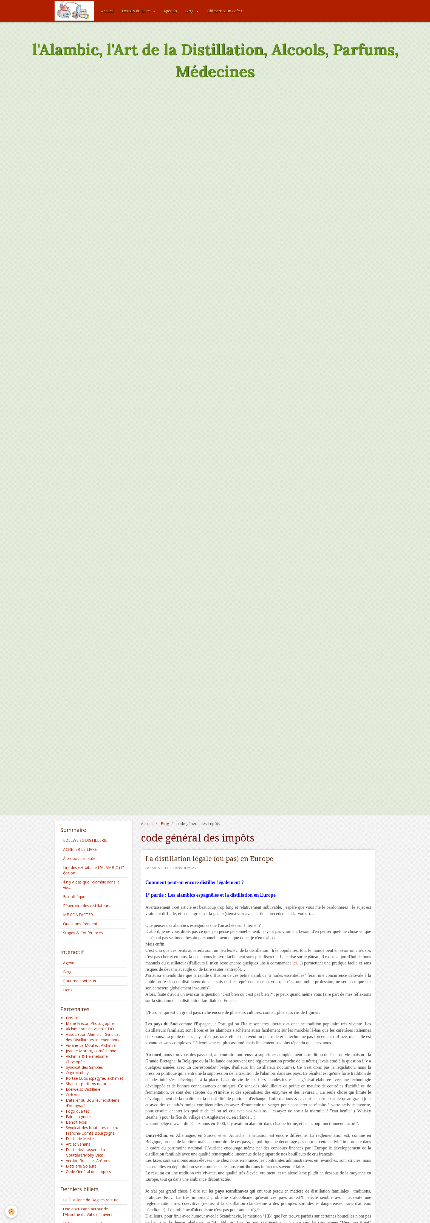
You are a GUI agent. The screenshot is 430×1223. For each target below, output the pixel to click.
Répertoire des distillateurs (86, 905)
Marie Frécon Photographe (90, 1023)
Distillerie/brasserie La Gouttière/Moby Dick (85, 1152)
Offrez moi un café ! (224, 10)
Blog (189, 10)
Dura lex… (191, 868)
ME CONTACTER (78, 914)
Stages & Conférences (83, 932)
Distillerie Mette (80, 1138)
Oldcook (73, 1094)
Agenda (170, 10)
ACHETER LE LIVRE (80, 849)
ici (294, 963)
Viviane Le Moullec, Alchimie (91, 1045)
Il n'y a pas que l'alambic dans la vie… (91, 884)
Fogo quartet (77, 1111)
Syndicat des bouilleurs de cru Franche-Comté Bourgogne (92, 1130)
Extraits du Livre (136, 10)
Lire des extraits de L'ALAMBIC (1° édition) (93, 870)
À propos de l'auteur (81, 858)
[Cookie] (11, 1211)
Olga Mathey (77, 1072)
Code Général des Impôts (88, 1171)
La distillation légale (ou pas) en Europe (209, 859)
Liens (67, 989)
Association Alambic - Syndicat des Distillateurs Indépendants (93, 1037)
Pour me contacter (80, 980)
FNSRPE (73, 1017)
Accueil (107, 10)
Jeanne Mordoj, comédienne (91, 1050)
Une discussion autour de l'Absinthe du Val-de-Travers (87, 1211)
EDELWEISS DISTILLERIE (85, 840)
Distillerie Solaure (81, 1166)
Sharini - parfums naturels (88, 1083)
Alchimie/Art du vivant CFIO (90, 1028)
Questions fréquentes (82, 923)
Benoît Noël (76, 1122)
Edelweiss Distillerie (83, 1089)
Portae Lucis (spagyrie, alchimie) (94, 1078)
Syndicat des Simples (84, 1067)
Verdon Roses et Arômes (88, 1160)
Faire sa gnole (78, 1116)
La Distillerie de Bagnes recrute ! (91, 1199)
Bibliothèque (74, 896)
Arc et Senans (78, 1144)
